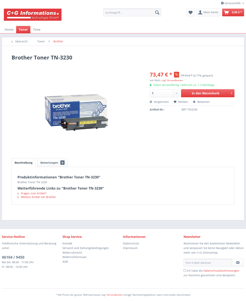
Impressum (130, 248)
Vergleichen (159, 102)
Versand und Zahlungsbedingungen (85, 248)
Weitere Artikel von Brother (36, 197)
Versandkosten (115, 294)
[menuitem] (132, 12)
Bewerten (201, 102)
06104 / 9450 (13, 257)
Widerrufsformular (74, 257)
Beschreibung (23, 162)
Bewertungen (52, 162)
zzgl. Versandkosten (172, 80)
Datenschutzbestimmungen (221, 270)
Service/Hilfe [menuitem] (231, 3)
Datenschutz (131, 243)
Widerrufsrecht (72, 252)
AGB (65, 261)
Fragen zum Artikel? (31, 193)
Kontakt (67, 243)
